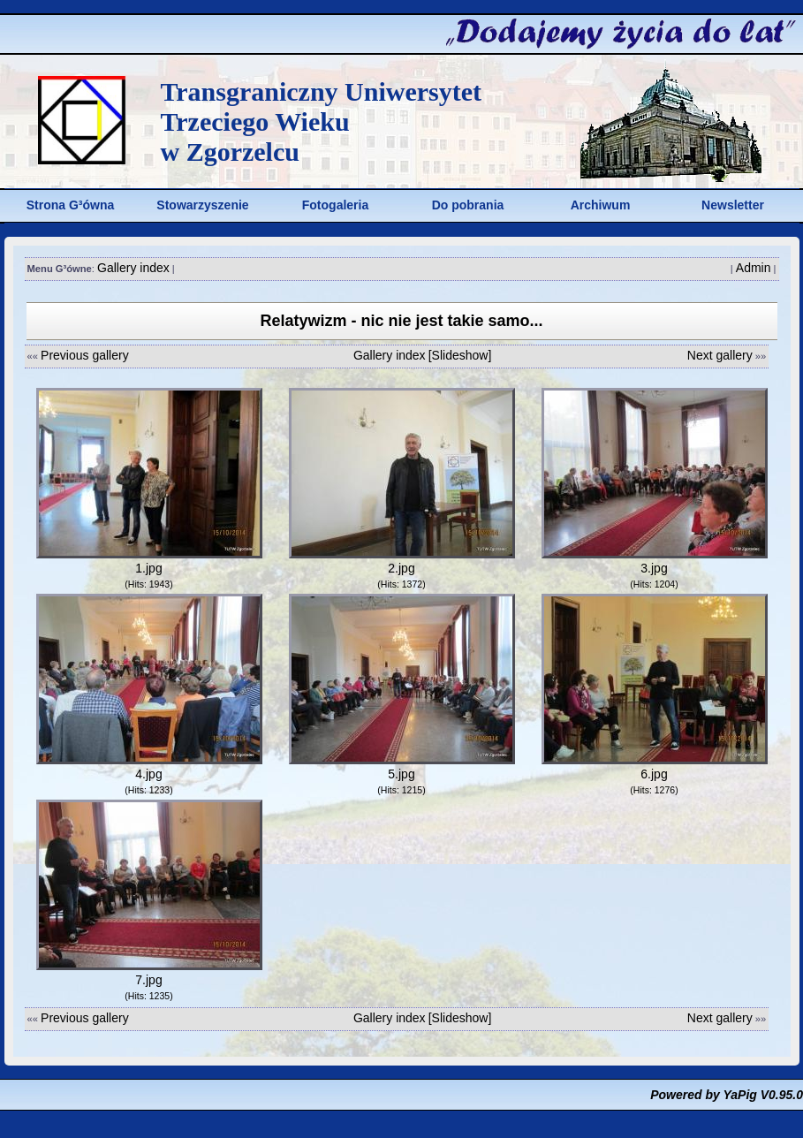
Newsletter (732, 205)
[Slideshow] (460, 355)
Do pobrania (468, 205)
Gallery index (133, 268)
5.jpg (401, 774)
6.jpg (653, 774)
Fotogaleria (335, 205)
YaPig (739, 1095)
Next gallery (720, 355)
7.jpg (148, 980)
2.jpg (401, 568)
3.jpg (653, 568)
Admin (753, 268)
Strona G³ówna (71, 205)
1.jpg (148, 568)
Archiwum (601, 205)
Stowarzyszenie (202, 205)
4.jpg (148, 774)
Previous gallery (85, 355)
